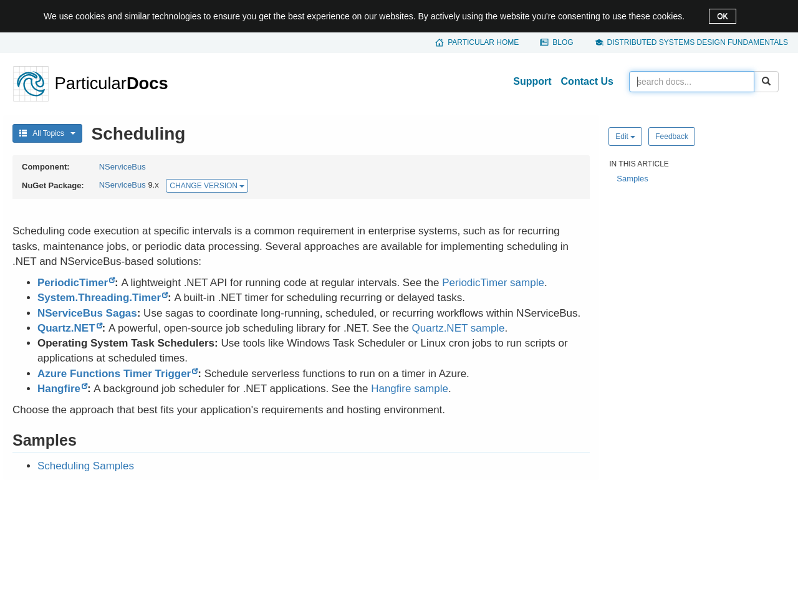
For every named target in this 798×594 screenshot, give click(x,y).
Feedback (671, 136)
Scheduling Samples (85, 466)
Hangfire (58, 389)
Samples (632, 178)
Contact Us (587, 81)
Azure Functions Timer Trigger (114, 374)
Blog (562, 42)
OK (722, 16)
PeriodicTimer (72, 283)
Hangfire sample (409, 389)
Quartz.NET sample (458, 328)
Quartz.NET (66, 328)
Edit (625, 136)
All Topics (47, 133)
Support (532, 81)
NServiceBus (122, 166)
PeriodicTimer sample (493, 283)
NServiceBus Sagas (87, 313)
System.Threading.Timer (99, 298)
